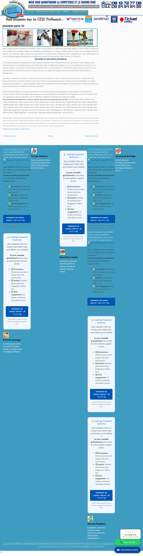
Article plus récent (10, 136)
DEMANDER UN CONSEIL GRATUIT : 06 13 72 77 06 (15, 218)
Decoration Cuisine (68, 257)
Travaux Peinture (39, 156)
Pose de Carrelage (11, 339)
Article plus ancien (91, 136)
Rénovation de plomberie (20, 129)
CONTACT (66, 11)
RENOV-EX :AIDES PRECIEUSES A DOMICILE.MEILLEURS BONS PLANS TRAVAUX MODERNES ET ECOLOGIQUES (53, 544)
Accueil (50, 136)
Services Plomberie (96, 523)
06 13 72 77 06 (127, 542)
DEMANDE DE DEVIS (79, 12)
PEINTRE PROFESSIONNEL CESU (48, 12)
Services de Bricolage (125, 156)
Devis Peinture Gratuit (127, 550)
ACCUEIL (31, 11)
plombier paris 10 (13, 26)
